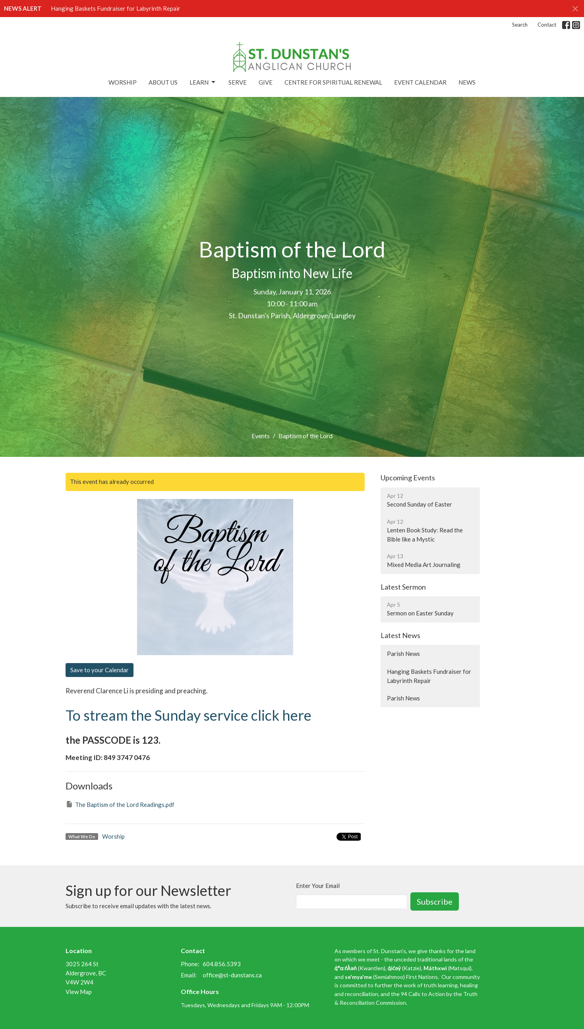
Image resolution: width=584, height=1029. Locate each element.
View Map (79, 991)
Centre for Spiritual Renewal (333, 82)
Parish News (403, 653)
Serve (237, 82)
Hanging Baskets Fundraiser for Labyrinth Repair (115, 8)
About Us (163, 82)
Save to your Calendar (99, 669)
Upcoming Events (408, 477)
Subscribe (435, 901)
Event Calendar (420, 82)
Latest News (400, 635)
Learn (203, 82)
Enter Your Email (318, 885)
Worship (122, 82)
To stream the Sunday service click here (188, 715)
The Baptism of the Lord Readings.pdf (120, 804)
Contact (547, 24)
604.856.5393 (222, 963)
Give (266, 82)
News (467, 82)
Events (260, 435)
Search (520, 24)
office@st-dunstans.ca (232, 975)
